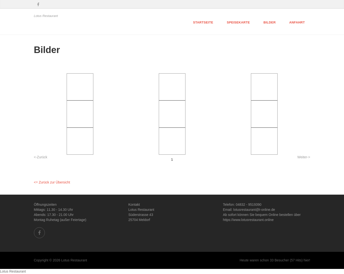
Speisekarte (238, 22)
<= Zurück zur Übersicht (52, 182)
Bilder (270, 22)
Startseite (203, 22)
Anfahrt (297, 22)
